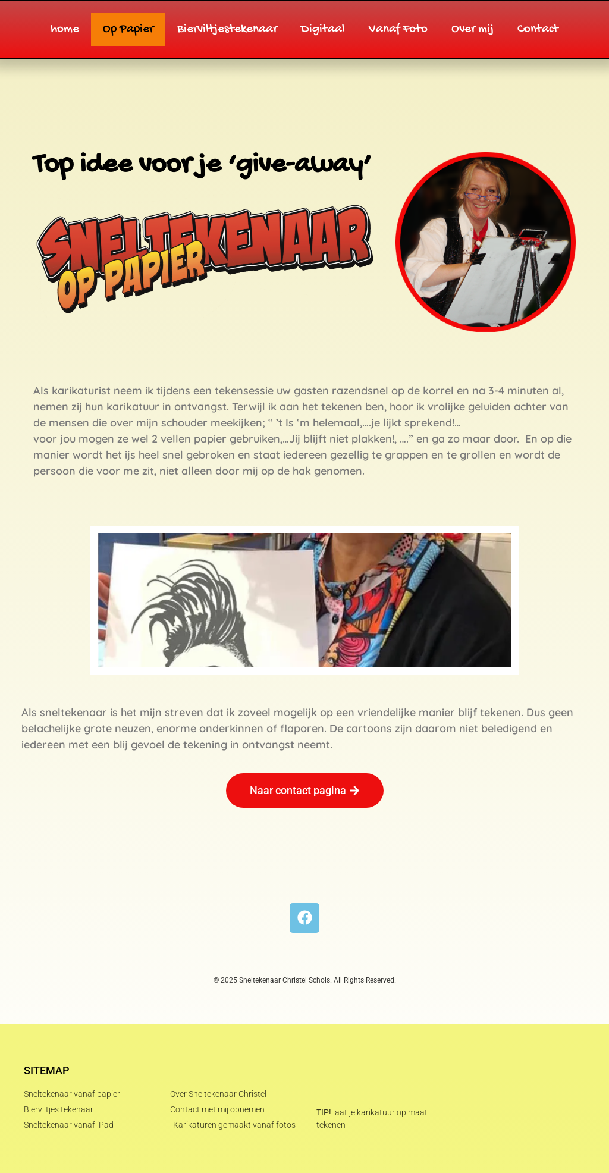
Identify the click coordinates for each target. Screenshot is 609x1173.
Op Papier (128, 29)
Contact (537, 29)
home (65, 29)
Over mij (472, 29)
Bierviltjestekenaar (227, 29)
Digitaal (323, 29)
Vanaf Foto (398, 29)
